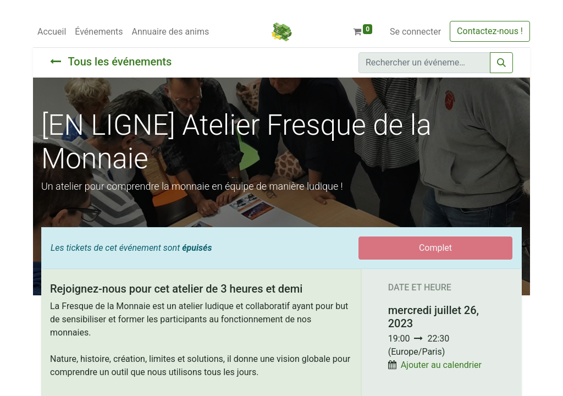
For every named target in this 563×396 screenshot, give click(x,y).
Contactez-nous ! (490, 31)
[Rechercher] (501, 62)
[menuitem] (51, 32)
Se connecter (415, 31)
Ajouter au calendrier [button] (441, 365)
